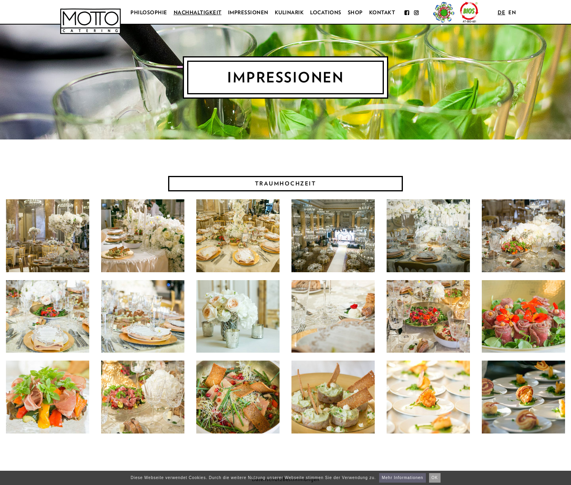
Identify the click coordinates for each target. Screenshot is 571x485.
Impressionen (248, 12)
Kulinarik (289, 12)
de (501, 12)
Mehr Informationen (402, 477)
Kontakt (382, 12)
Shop (355, 12)
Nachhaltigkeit (198, 12)
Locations (325, 12)
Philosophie (148, 12)
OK (434, 477)
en (512, 12)
